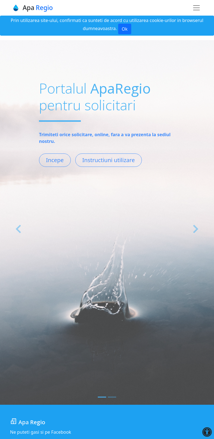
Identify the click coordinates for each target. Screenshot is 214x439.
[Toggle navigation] (196, 8)
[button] (19, 229)
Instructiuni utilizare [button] (108, 160)
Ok (125, 29)
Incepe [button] (55, 160)
